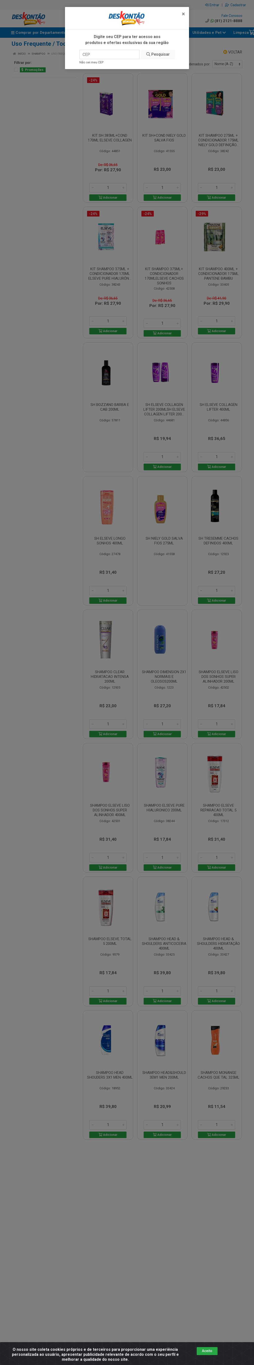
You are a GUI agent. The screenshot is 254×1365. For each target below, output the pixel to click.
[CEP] (109, 54)
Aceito (207, 1351)
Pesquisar (158, 54)
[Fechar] (183, 14)
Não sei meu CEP (91, 62)
